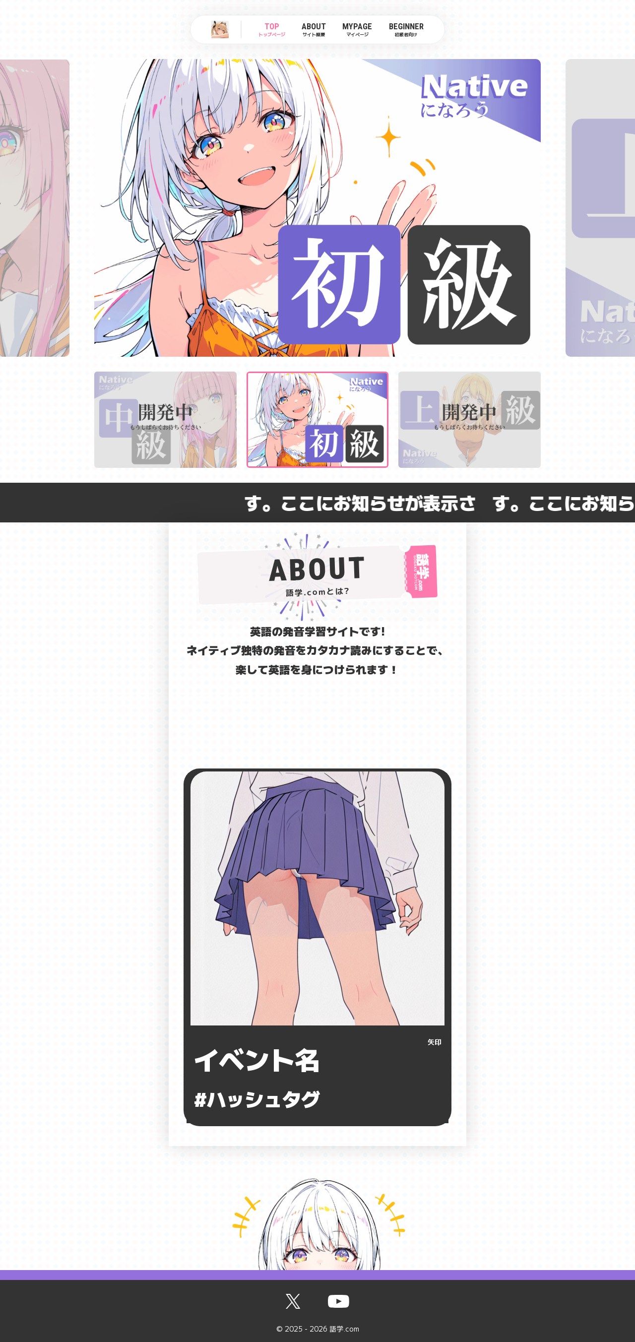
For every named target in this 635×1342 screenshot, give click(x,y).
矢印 (435, 1042)
